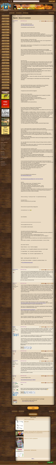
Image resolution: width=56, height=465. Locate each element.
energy (5, 29)
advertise (14, 463)
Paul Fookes (15, 382)
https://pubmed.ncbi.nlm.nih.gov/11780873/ (28, 379)
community (5, 43)
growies (5, 18)
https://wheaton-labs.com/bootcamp (28, 401)
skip (5, 63)
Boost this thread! (33, 414)
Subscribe (5, 1)
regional (5, 57)
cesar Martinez (15, 20)
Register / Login (52, 1)
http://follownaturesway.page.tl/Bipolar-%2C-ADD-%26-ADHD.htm (32, 178)
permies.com (5, 79)
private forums (5, 85)
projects (5, 74)
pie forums (5, 82)
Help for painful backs (29, 419)
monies (5, 32)
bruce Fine (14, 350)
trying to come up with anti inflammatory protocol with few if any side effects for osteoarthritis (36, 432)
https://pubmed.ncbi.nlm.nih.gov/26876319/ (28, 309)
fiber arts (5, 49)
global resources (5, 68)
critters (5, 21)
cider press (5, 71)
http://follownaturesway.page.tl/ (26, 175)
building (5, 24)
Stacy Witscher (15, 360)
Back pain (26, 421)
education (5, 60)
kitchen (5, 35)
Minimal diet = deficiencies (30, 450)
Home (2, 1)
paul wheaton (41, 463)
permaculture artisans (5, 54)
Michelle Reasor (15, 269)
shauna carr (15, 283)
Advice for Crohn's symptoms (31, 438)
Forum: (14, 15)
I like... (13, 391)
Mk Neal (14, 326)
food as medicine (19, 15)
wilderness (5, 46)
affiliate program (19, 463)
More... (33, 458)
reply (33, 408)
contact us (10, 463)
